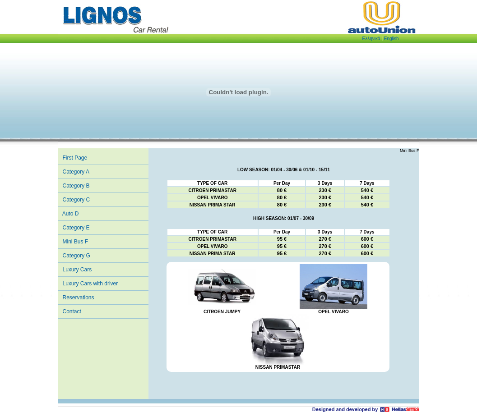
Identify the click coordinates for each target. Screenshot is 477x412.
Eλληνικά (371, 38)
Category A (76, 172)
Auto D (70, 214)
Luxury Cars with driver (90, 283)
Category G (76, 255)
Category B (76, 186)
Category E (76, 227)
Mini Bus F (75, 241)
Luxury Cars (77, 269)
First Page (75, 158)
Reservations (78, 297)
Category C (76, 200)
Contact (72, 311)
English (391, 38)
